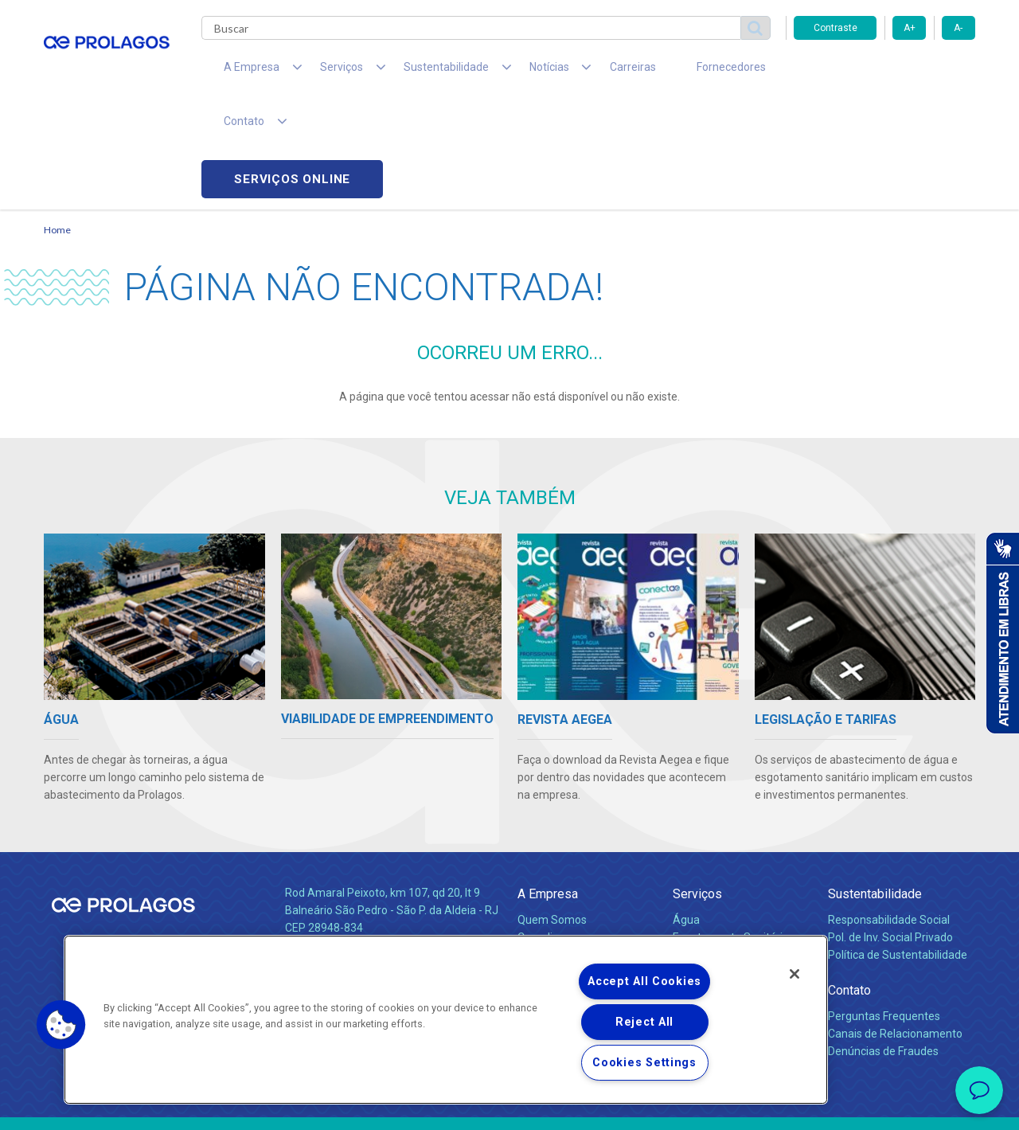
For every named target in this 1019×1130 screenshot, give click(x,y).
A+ (910, 27)
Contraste (835, 27)
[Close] (794, 973)
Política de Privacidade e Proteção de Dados (509, 1106)
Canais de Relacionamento (895, 927)
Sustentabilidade (875, 787)
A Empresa (547, 787)
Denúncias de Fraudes (883, 944)
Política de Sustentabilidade (897, 848)
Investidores (548, 848)
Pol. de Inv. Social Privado (890, 830)
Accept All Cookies (644, 981)
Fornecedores (657, 71)
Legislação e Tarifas (723, 848)
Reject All (644, 1022)
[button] (61, 1024)
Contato (849, 883)
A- (958, 27)
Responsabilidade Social (889, 813)
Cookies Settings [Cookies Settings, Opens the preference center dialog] (644, 1062)
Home (57, 124)
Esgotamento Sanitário (731, 830)
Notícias (540, 883)
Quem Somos (552, 813)
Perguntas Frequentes (884, 909)
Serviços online (884, 72)
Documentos (705, 883)
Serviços (697, 787)
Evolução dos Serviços (728, 865)
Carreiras (572, 71)
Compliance (547, 830)
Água (686, 813)
